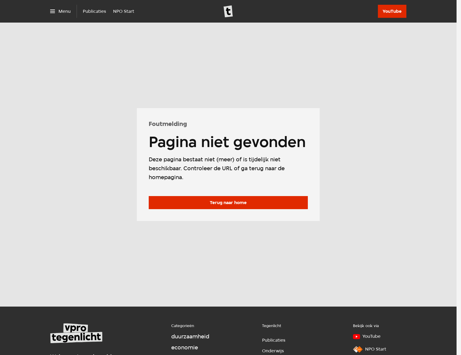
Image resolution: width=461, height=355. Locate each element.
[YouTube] (392, 11)
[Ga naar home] (228, 11)
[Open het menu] (60, 11)
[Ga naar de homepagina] (228, 202)
